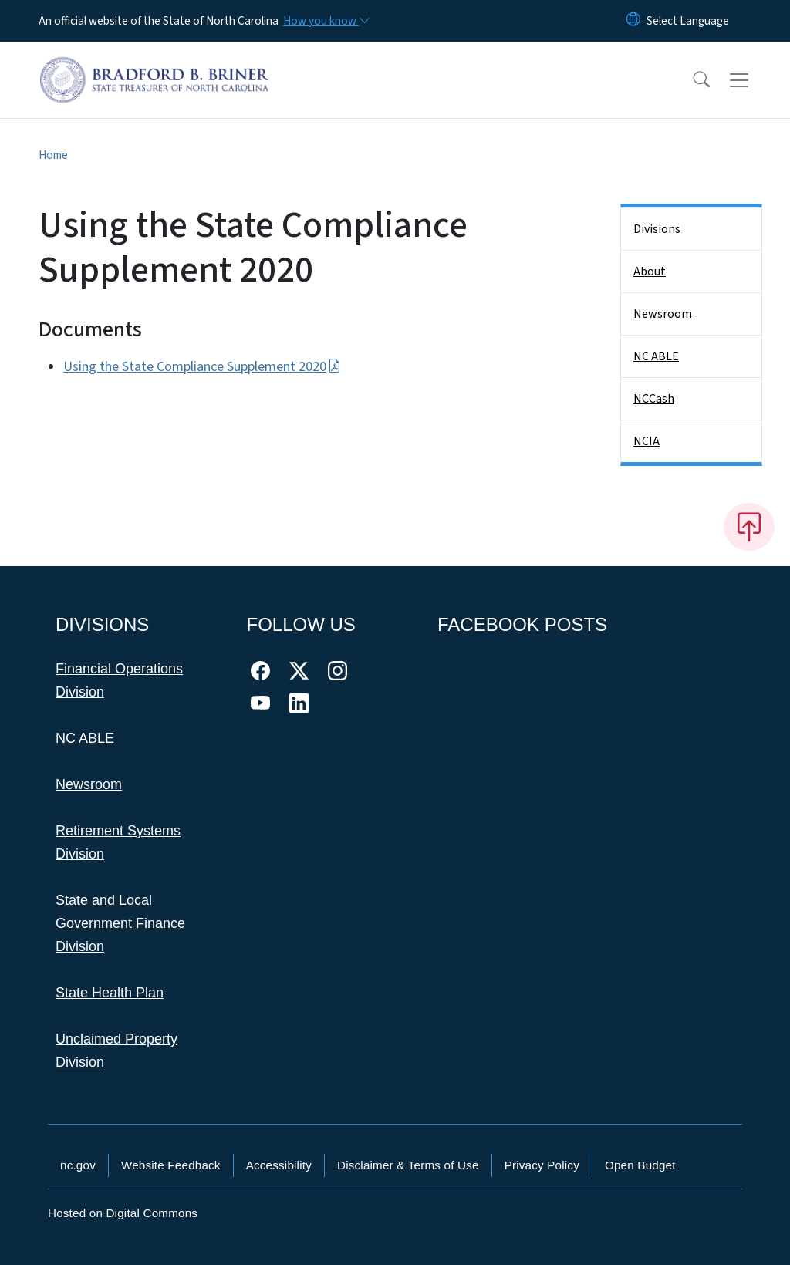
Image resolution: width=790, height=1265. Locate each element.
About (649, 271)
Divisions (656, 229)
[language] (688, 20)
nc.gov (78, 1165)
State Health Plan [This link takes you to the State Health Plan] (110, 992)
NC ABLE (656, 356)
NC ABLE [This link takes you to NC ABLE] (85, 738)
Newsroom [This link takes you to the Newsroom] (89, 784)
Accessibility (279, 1165)
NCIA (646, 441)
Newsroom (662, 313)
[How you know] (325, 20)
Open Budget (640, 1165)
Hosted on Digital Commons (123, 1212)
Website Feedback (171, 1165)
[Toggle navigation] (753, 80)
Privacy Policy (542, 1165)
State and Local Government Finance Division (120, 923)
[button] (691, 80)
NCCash (653, 398)
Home (53, 155)
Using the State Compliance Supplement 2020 (202, 366)
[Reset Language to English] (633, 20)
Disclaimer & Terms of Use (408, 1165)
